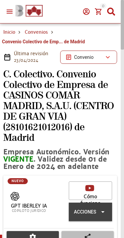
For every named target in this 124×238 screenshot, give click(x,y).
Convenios (36, 56)
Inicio (9, 56)
